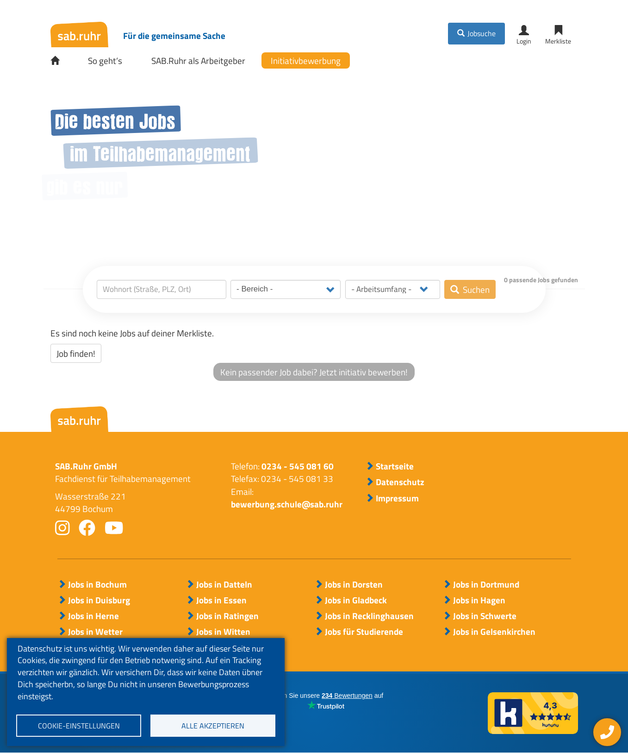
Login (523, 41)
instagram (62, 527)
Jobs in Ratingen (227, 615)
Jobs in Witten (223, 631)
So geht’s (105, 60)
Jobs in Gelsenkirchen (494, 631)
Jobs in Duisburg (99, 600)
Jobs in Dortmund (486, 584)
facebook (87, 527)
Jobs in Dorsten (354, 584)
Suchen (476, 289)
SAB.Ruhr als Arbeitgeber (198, 60)
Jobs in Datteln (224, 584)
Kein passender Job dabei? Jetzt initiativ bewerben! (314, 372)
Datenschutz (400, 481)
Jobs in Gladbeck (356, 600)
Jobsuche (481, 33)
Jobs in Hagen (479, 600)
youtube (114, 527)
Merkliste (558, 41)
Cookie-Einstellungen (79, 725)
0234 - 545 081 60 (297, 466)
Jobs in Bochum (97, 584)
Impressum (397, 498)
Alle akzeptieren (212, 725)
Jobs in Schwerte (484, 615)
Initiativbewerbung (306, 60)
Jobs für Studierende (364, 631)
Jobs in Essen (221, 600)
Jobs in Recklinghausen (369, 615)
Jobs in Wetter (95, 631)
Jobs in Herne (93, 615)
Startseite (61, 60)
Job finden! (75, 353)
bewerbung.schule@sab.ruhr (286, 504)
